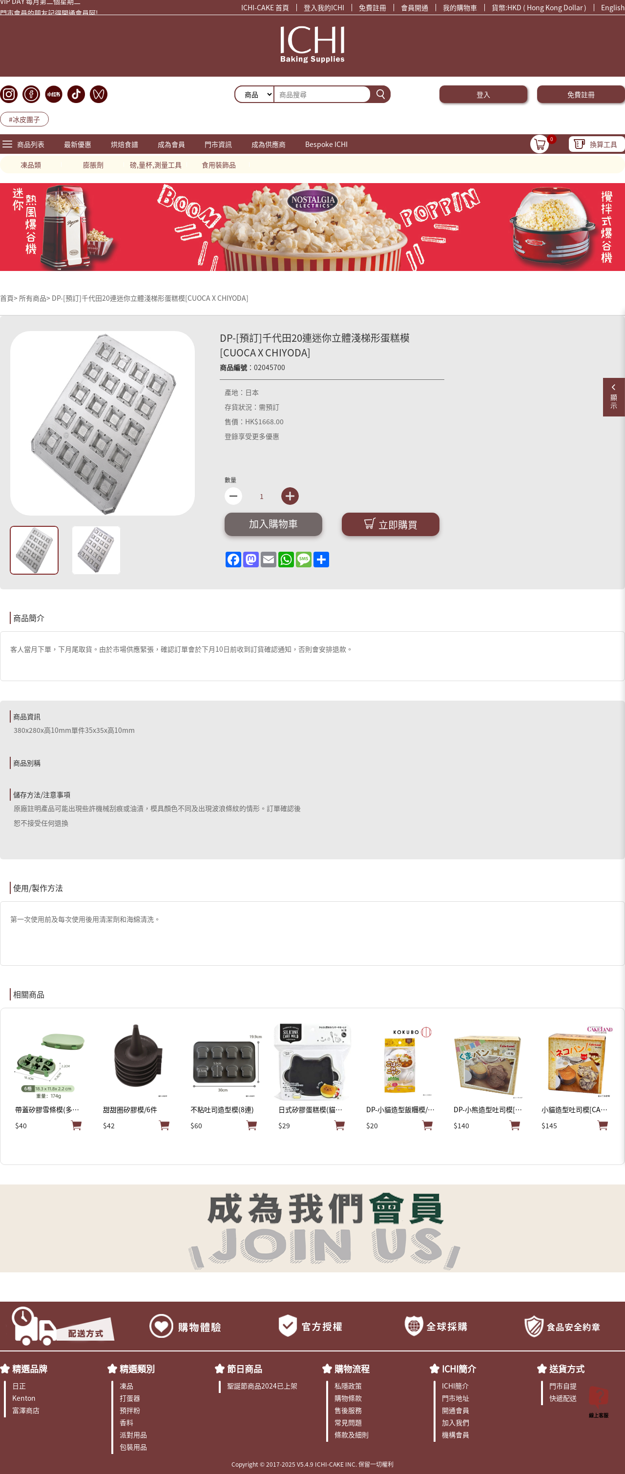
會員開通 (414, 7)
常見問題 (348, 1422)
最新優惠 (77, 144)
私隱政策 (348, 1386)
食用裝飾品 (219, 164)
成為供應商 (268, 144)
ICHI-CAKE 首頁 (265, 7)
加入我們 (455, 1422)
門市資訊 (218, 144)
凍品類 (31, 164)
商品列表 (30, 144)
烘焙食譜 (124, 144)
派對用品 (133, 1434)
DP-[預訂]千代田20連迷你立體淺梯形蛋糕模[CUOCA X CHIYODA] (150, 298)
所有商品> (34, 298)
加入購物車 (273, 524)
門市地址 (455, 1398)
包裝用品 (133, 1447)
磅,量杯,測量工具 (156, 164)
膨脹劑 (93, 164)
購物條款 (348, 1398)
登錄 (231, 436)
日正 (19, 1386)
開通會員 (455, 1410)
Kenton (24, 1398)
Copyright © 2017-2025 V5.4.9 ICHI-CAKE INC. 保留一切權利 (312, 1464)
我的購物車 (460, 7)
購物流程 (352, 1368)
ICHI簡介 (459, 1368)
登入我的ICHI (324, 7)
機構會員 (455, 1434)
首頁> (9, 298)
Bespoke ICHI (326, 144)
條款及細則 (351, 1434)
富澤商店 (26, 1410)
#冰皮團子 (24, 119)
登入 (483, 94)
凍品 (126, 1386)
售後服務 (348, 1410)
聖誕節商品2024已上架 (262, 1386)
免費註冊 (372, 7)
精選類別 (137, 1368)
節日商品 (244, 1368)
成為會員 (171, 144)
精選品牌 (29, 1368)
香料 (126, 1422)
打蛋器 (130, 1398)
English (613, 7)
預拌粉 (130, 1410)
